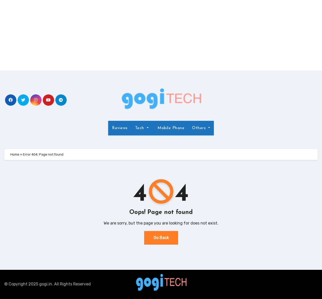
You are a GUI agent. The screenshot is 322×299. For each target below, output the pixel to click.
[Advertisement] (161, 35)
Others (201, 128)
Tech (142, 128)
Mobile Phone (170, 128)
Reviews (120, 128)
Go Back (161, 237)
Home (14, 154)
